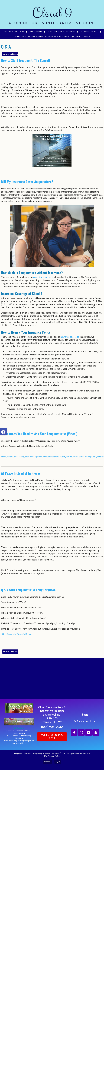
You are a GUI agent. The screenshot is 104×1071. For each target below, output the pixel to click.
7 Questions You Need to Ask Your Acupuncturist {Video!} (39, 433)
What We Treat (16, 32)
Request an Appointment (57, 37)
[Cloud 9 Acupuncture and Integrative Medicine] (52, 679)
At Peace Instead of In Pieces (20, 473)
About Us (70, 32)
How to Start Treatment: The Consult (25, 60)
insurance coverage (69, 336)
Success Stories (56, 32)
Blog (78, 37)
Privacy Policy (53, 756)
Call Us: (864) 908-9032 (52, 737)
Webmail (47, 761)
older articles (10, 54)
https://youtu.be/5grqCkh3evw (16, 634)
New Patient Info (89, 32)
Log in (58, 761)
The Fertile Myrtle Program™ (28, 37)
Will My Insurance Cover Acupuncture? (27, 181)
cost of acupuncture (43, 277)
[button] (3, 431)
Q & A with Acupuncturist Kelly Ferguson (28, 589)
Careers (87, 37)
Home (4, 32)
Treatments (36, 32)
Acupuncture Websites (23, 753)
